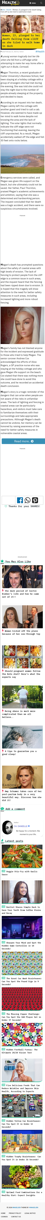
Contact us (16, 1217)
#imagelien (33, 1207)
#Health (40, 51)
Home (3, 10)
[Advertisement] (22, 239)
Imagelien (16, 1207)
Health (8, 10)
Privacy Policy (15, 1213)
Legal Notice (30, 1213)
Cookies (4, 1217)
